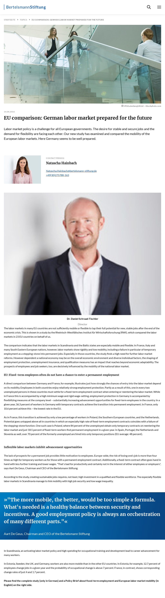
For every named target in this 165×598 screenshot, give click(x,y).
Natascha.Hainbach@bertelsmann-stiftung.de (71, 170)
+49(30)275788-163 (57, 175)
